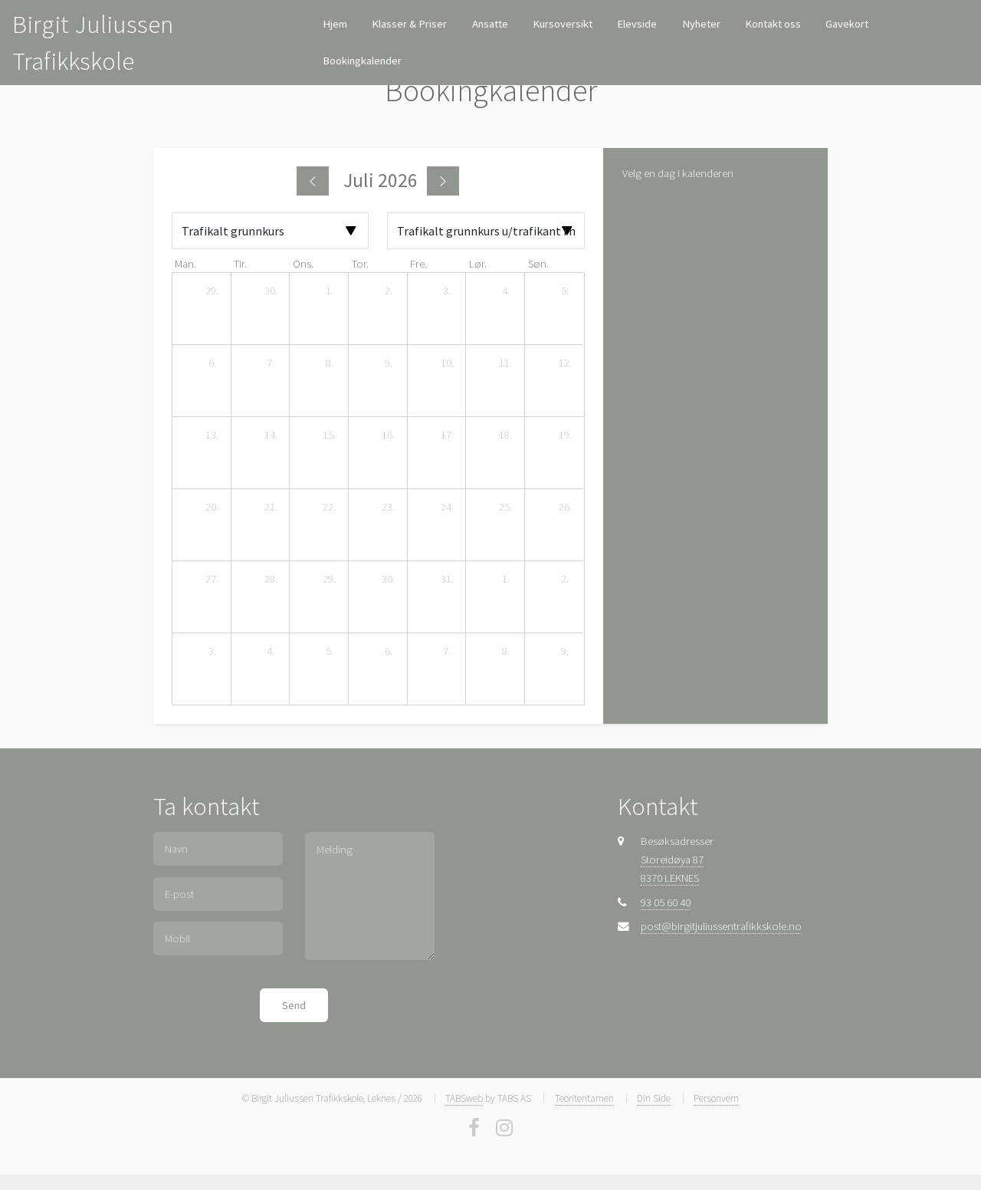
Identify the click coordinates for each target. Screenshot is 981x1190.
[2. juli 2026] (388, 291)
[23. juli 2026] (388, 507)
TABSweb (464, 1098)
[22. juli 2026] (329, 507)
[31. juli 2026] (446, 579)
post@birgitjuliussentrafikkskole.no (721, 926)
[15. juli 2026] (329, 435)
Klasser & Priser (409, 24)
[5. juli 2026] (564, 291)
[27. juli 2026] (212, 579)
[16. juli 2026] (388, 435)
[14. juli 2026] (270, 435)
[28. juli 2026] (270, 579)
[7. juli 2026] (270, 363)
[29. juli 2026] (329, 579)
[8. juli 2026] (329, 363)
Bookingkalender (362, 60)
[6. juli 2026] (212, 363)
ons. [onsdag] (303, 264)
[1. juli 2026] (329, 291)
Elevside (637, 24)
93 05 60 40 (666, 902)
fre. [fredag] (418, 264)
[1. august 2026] (505, 579)
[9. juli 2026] (388, 363)
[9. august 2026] (564, 651)
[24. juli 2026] (446, 507)
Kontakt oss (773, 24)
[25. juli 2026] (505, 507)
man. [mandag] (185, 264)
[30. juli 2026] (388, 579)
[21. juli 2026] (270, 507)
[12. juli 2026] (564, 363)
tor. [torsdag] (360, 264)
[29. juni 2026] (212, 291)
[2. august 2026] (564, 579)
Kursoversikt (562, 24)
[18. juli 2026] (505, 435)
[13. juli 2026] (212, 435)
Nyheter (701, 24)
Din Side (654, 1098)
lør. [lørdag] (478, 264)
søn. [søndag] (538, 264)
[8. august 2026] (505, 651)
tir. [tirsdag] (240, 264)
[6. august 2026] (388, 651)
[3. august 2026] (212, 651)
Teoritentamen (584, 1098)
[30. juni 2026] (270, 291)
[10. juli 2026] (446, 363)
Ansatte (490, 24)
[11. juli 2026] (505, 363)
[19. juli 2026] (564, 435)
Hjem (335, 24)
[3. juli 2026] (446, 291)
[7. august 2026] (446, 651)
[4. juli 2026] (505, 291)
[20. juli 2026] (212, 507)
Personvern (716, 1098)
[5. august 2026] (329, 651)
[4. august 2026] (270, 651)
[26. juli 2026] (564, 507)
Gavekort (846, 24)
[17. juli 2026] (446, 435)
